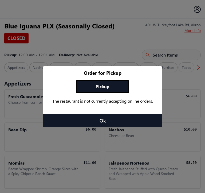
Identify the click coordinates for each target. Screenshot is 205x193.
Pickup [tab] (102, 86)
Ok (103, 120)
